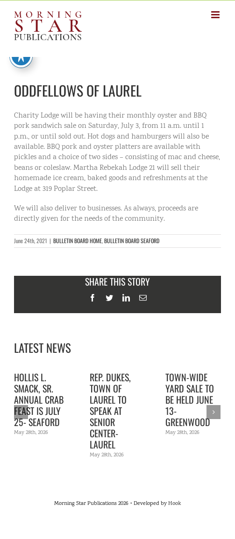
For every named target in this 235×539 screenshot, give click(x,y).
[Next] (214, 412)
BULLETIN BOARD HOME (77, 241)
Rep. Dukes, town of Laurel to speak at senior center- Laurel (110, 410)
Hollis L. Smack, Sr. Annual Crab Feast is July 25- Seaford (39, 399)
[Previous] (21, 412)
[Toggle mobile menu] (216, 15)
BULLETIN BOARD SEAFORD (131, 241)
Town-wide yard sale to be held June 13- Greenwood (189, 399)
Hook (174, 504)
